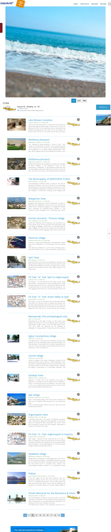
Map (84, 67)
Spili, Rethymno (36, 227)
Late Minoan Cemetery (40, 87)
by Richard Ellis (36, 246)
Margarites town (37, 165)
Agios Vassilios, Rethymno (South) (41, 443)
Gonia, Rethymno (37, 148)
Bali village (34, 361)
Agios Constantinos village (42, 303)
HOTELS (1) (103, 74)
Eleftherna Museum (38, 106)
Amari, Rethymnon (37, 187)
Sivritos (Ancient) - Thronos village (46, 185)
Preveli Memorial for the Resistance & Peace (51, 460)
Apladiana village (37, 420)
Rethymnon (35, 305)
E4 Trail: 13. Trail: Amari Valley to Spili (48, 263)
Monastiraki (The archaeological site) (47, 283)
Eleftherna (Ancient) (39, 126)
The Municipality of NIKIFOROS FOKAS (49, 145)
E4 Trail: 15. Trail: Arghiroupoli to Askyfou (50, 401)
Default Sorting (22, 75)
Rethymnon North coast (39, 207)
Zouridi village (35, 322)
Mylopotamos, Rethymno (39, 109)
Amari (34, 285)
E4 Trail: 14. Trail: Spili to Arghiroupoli (48, 244)
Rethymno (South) (36, 462)
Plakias (32, 440)
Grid (79, 67)
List (74, 67)
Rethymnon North (37, 344)
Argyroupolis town (38, 381)
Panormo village (36, 204)
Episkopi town (35, 342)
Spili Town (33, 224)
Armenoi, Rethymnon (38, 89)
